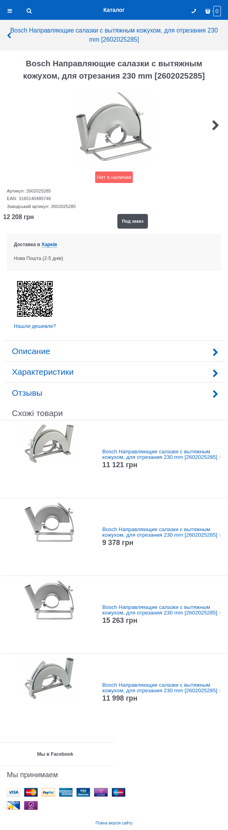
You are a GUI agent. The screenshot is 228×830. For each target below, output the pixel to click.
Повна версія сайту (114, 823)
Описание (114, 351)
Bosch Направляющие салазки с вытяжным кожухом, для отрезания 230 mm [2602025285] (112, 35)
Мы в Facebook (55, 754)
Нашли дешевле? (35, 326)
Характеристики (114, 371)
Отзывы (114, 392)
